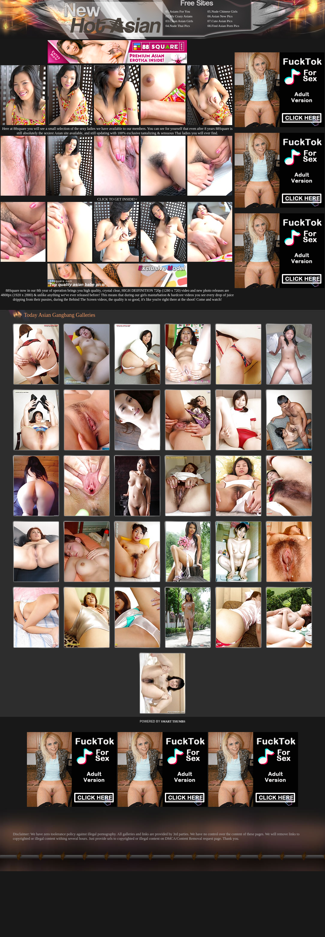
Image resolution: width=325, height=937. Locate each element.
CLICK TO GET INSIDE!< (117, 199)
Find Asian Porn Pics (225, 26)
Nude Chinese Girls (225, 11)
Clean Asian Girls (181, 21)
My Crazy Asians (181, 16)
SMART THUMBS (173, 721)
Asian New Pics (222, 16)
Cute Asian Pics (222, 21)
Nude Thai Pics (180, 26)
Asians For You (180, 11)
